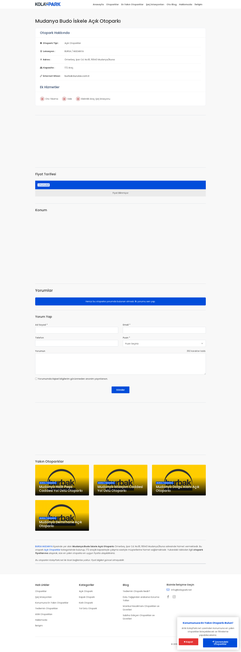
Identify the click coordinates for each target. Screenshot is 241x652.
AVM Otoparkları (43, 614)
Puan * (126, 337)
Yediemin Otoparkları (46, 608)
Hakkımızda (185, 4)
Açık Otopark (86, 591)
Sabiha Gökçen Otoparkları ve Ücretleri (139, 617)
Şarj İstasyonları (155, 4)
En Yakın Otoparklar (132, 4)
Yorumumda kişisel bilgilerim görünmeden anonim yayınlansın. (73, 378)
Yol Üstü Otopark (88, 608)
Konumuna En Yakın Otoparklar (51, 602)
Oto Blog (172, 4)
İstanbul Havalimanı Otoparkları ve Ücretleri (141, 608)
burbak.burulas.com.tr (77, 76)
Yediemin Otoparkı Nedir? (136, 591)
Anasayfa (98, 4)
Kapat (188, 641)
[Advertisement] (120, 141)
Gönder (120, 389)
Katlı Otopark (86, 602)
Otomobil (43, 184)
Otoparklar (112, 4)
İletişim (198, 4)
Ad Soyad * (41, 324)
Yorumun (40, 351)
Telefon (39, 337)
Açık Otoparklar (52, 549)
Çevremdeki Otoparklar (220, 643)
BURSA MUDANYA (44, 546)
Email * (126, 324)
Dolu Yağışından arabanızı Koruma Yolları (141, 599)
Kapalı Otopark (87, 597)
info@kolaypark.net (181, 589)
